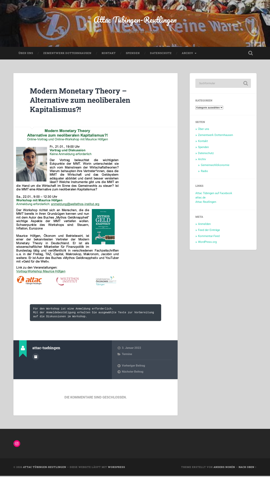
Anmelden (204, 225)
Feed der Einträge (209, 231)
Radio (204, 172)
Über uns (26, 54)
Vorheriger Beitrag (133, 366)
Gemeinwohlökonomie (215, 166)
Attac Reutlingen (205, 203)
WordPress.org (207, 243)
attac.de (200, 198)
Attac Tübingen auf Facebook (213, 194)
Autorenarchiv (35, 357)
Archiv (187, 54)
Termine (127, 355)
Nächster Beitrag (132, 372)
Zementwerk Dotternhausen (67, 54)
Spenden (133, 54)
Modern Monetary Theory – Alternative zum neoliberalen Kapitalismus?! (83, 101)
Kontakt (109, 54)
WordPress (116, 468)
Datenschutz (161, 54)
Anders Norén (224, 468)
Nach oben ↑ (247, 468)
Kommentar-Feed (209, 237)
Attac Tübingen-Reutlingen (135, 20)
